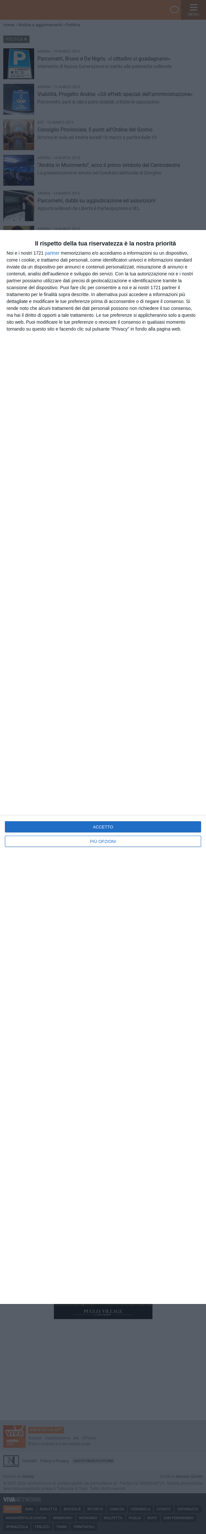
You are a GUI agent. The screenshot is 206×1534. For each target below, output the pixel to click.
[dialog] (103, 767)
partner (52, 253)
